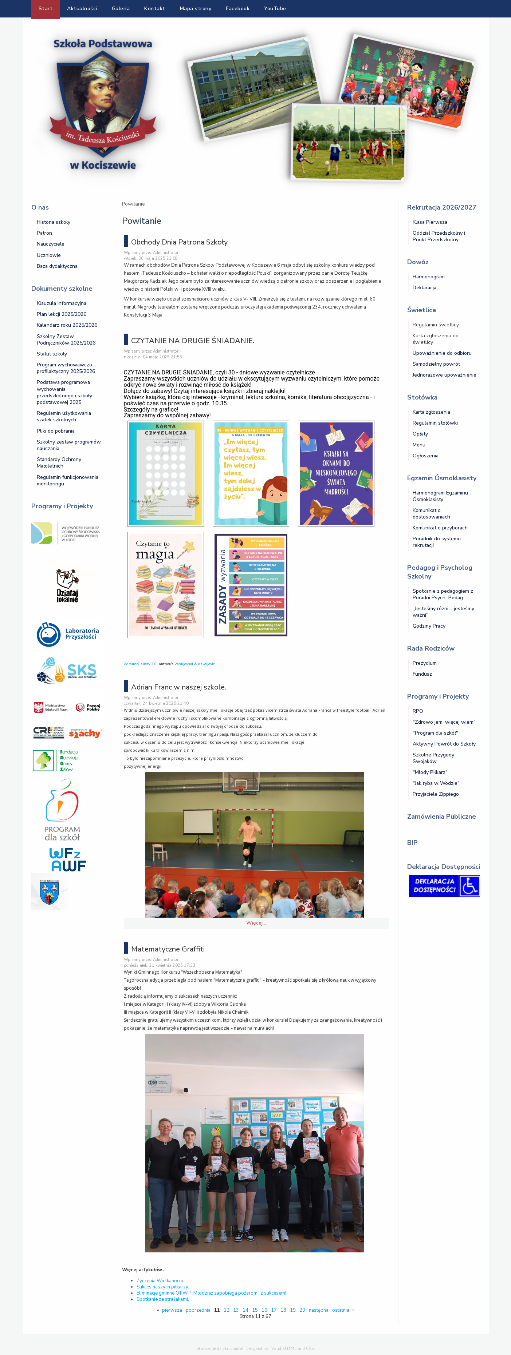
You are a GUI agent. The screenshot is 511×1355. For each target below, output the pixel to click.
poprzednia (198, 1310)
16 (264, 1310)
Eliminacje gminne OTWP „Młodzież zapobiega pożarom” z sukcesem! (211, 1293)
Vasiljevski (183, 664)
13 (236, 1310)
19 (293, 1310)
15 (255, 1310)
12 (226, 1310)
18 (283, 1310)
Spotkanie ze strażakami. (163, 1299)
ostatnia (340, 1310)
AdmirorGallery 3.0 (140, 664)
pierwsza (172, 1310)
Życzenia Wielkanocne (160, 1280)
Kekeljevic (206, 664)
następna (319, 1310)
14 (245, 1310)
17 (274, 1310)
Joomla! (236, 1348)
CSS (310, 1348)
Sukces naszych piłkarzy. (163, 1287)
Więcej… (256, 922)
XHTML (289, 1348)
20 (302, 1310)
